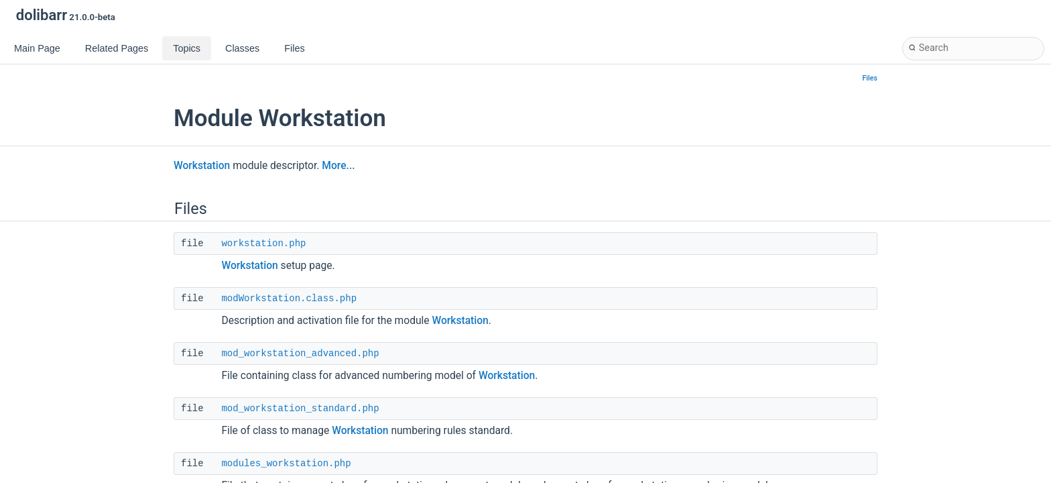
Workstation (202, 166)
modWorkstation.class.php (289, 298)
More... (338, 166)
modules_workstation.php (286, 463)
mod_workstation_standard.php (300, 408)
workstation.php (263, 243)
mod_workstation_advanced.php (300, 353)
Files (870, 78)
